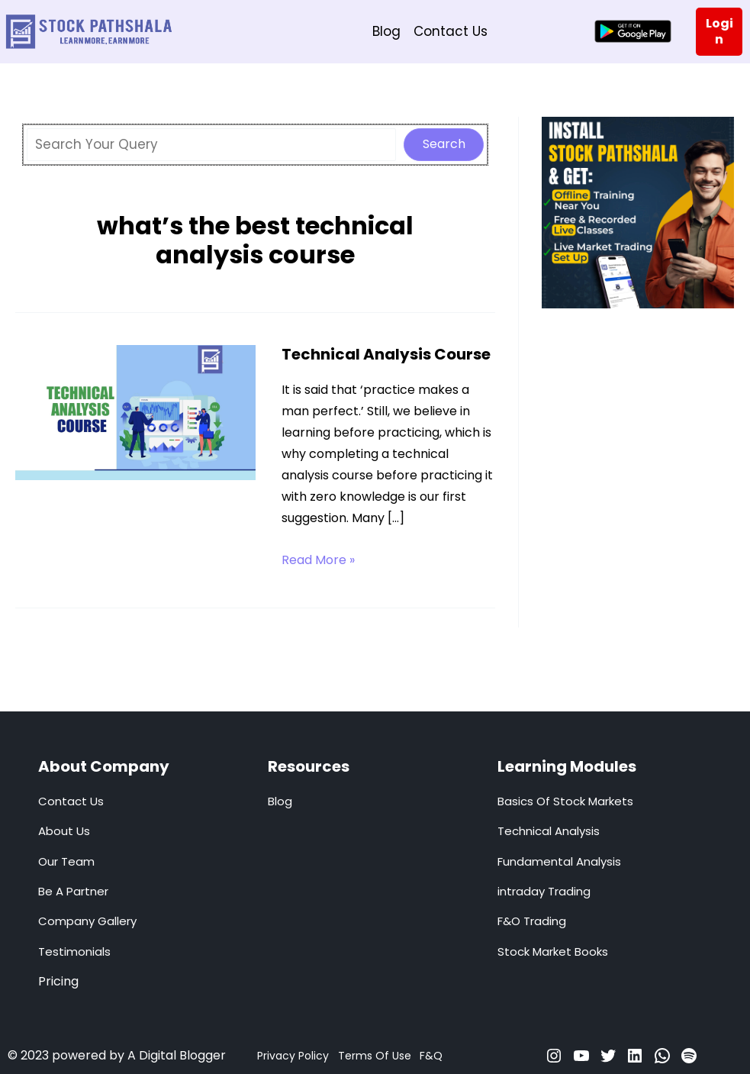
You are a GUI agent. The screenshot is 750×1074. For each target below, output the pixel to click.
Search (444, 144)
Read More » (318, 560)
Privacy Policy (293, 1055)
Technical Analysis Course (386, 354)
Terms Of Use (374, 1055)
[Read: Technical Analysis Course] (135, 411)
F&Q (431, 1055)
